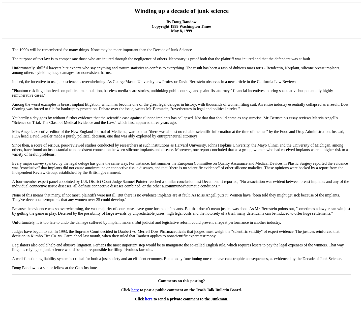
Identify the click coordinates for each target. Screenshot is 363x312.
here (135, 290)
